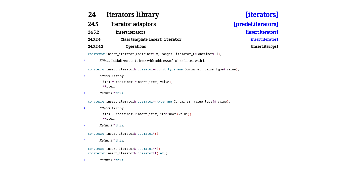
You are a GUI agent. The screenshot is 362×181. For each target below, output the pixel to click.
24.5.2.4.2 (95, 46)
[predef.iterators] (256, 24)
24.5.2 (93, 32)
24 (92, 14)
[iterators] (261, 14)
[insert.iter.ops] (264, 46)
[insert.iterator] (263, 39)
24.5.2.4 (94, 39)
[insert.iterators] (262, 32)
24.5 (93, 24)
